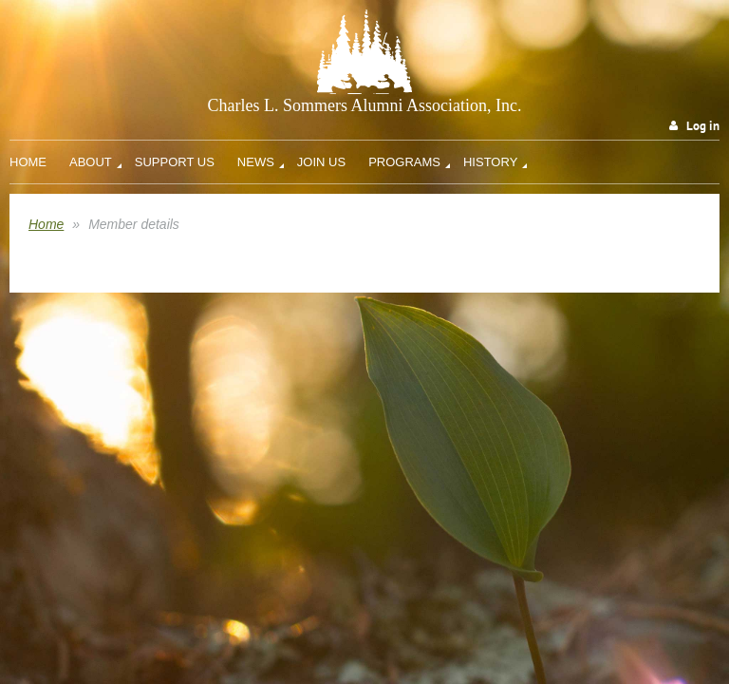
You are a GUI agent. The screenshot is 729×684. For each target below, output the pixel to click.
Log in (703, 126)
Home (46, 224)
